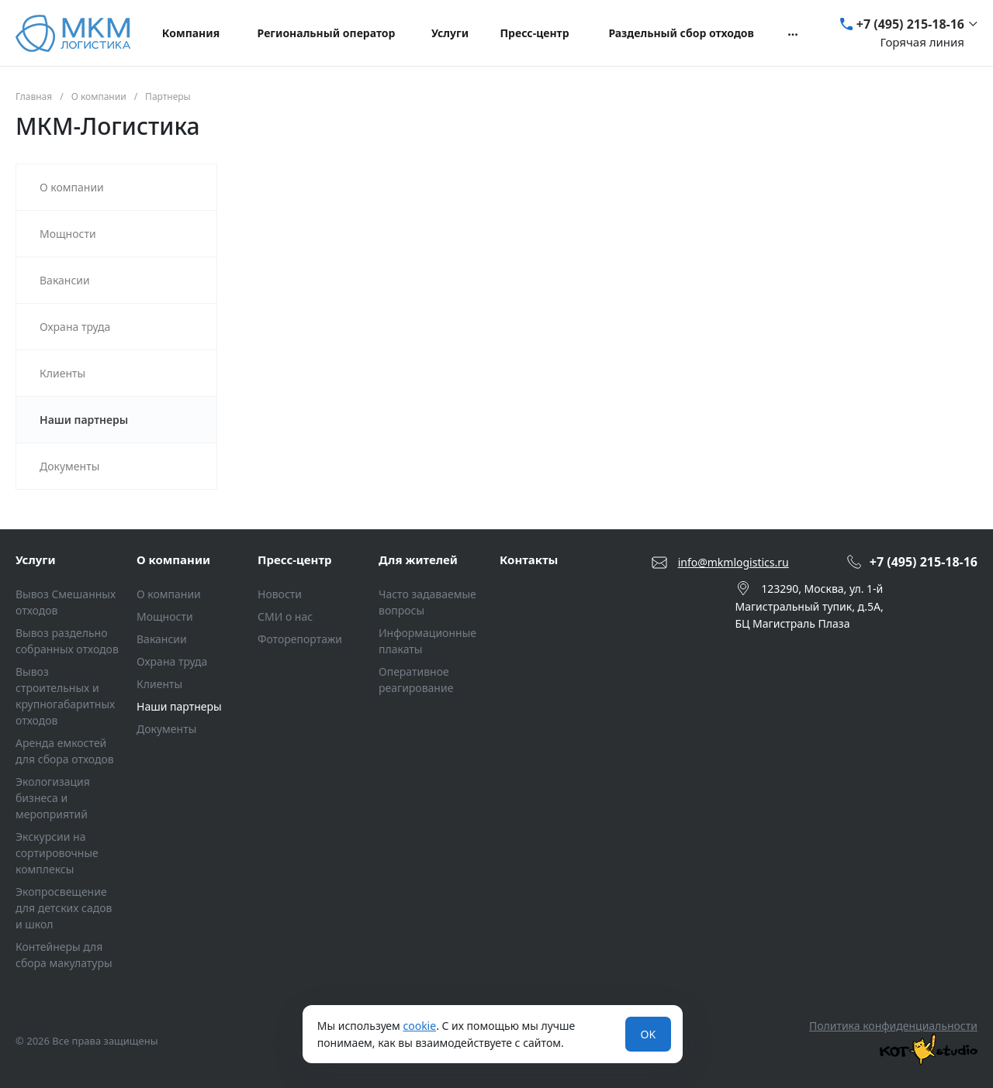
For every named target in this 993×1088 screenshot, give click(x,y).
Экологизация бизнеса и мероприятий (53, 797)
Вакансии (162, 639)
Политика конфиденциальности (893, 1025)
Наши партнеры (179, 706)
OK (648, 1034)
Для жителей (418, 559)
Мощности (165, 616)
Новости (280, 594)
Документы (166, 728)
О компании (173, 559)
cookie (419, 1025)
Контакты (529, 559)
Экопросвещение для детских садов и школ (64, 907)
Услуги (36, 559)
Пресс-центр (295, 559)
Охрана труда (172, 661)
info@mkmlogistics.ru (733, 562)
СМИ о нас (285, 616)
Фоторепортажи (300, 639)
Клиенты (159, 684)
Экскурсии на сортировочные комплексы (57, 852)
